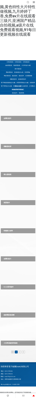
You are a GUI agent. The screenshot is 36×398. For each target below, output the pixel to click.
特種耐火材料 (8, 231)
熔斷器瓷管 (7, 146)
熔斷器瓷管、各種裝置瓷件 (18, 79)
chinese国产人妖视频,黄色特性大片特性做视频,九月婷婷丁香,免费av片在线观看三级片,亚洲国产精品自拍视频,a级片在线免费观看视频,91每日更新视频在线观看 (18, 18)
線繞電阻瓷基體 (9, 315)
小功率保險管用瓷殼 (10, 343)
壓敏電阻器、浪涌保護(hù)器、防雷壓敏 (18, 72)
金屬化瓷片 (7, 259)
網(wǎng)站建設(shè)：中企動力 (9, 384)
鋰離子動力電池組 (18, 89)
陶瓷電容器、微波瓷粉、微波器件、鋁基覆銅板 (18, 75)
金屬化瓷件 (7, 118)
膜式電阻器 (18, 69)
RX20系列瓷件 (9, 287)
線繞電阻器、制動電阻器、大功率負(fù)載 (18, 65)
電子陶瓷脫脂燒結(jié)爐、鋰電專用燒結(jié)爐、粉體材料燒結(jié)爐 (18, 83)
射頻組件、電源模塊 (18, 93)
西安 (18, 384)
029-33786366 (9, 371)
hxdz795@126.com (10, 376)
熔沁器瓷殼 (7, 174)
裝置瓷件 (7, 202)
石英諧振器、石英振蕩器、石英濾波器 (18, 62)
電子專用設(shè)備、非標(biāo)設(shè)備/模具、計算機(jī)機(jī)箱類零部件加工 (18, 86)
